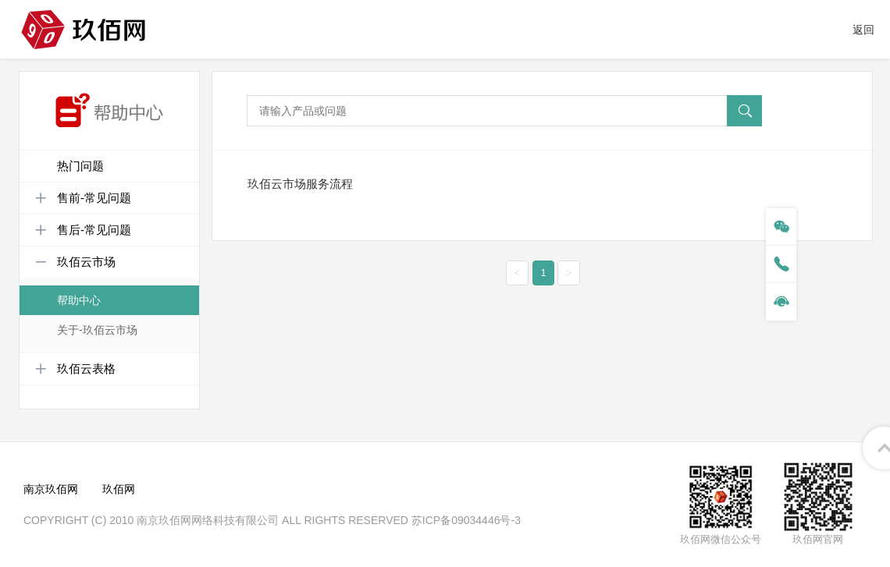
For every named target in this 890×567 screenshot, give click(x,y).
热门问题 (80, 165)
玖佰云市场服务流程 (300, 183)
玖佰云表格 (75, 368)
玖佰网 (118, 489)
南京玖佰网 (50, 489)
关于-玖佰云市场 (97, 330)
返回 (863, 29)
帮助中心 (79, 300)
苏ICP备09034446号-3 (466, 520)
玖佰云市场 (75, 262)
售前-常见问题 (83, 198)
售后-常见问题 (83, 230)
